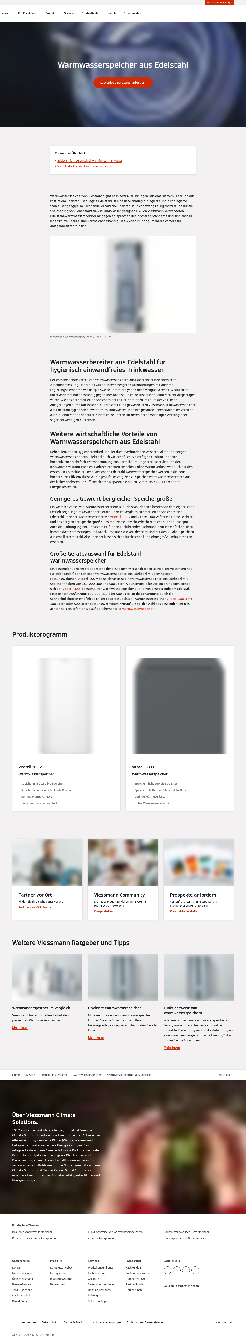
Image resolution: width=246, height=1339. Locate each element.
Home (16, 1074)
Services (69, 13)
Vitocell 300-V (120, 517)
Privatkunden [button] (132, 13)
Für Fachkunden (28, 13)
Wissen (30, 1074)
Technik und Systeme (54, 1074)
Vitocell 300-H (72, 589)
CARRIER (49, 1334)
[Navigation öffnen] (5, 13)
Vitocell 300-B (177, 599)
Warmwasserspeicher (137, 609)
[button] (226, 1074)
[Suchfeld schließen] (232, 13)
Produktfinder (91, 13)
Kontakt (112, 13)
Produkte (51, 13)
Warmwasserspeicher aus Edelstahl (129, 1074)
